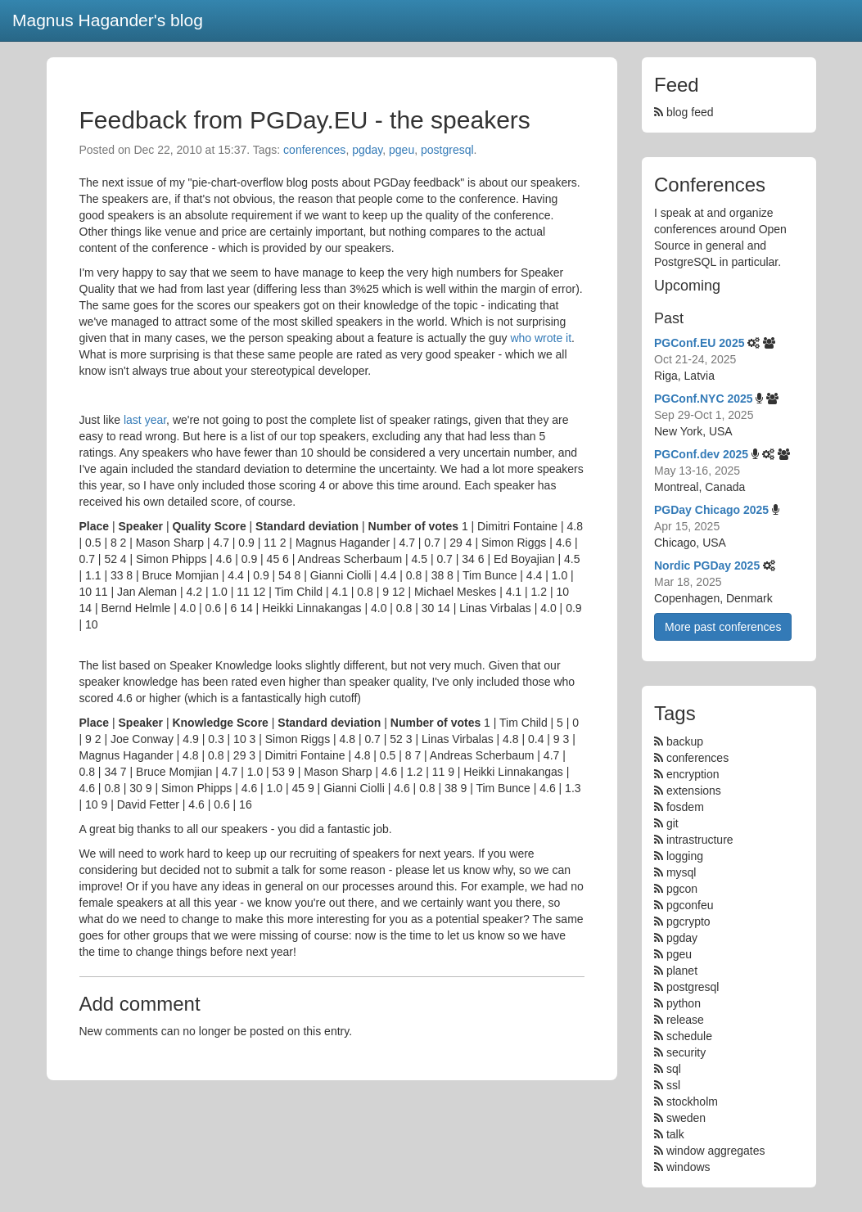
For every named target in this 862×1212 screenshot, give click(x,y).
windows (688, 1167)
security (686, 1052)
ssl (673, 1085)
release (685, 1019)
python (683, 1003)
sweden (686, 1117)
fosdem (685, 806)
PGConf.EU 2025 (699, 342)
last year (145, 419)
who (520, 338)
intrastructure (699, 839)
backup (684, 741)
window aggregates (715, 1150)
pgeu (401, 149)
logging (684, 856)
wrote (548, 338)
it (568, 338)
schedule (689, 1036)
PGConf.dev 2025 (701, 454)
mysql (681, 872)
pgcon (681, 888)
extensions (693, 790)
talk (675, 1134)
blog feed (684, 112)
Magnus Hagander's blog (107, 20)
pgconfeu (690, 905)
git (672, 823)
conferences (314, 149)
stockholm (692, 1101)
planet (681, 970)
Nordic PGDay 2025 (707, 565)
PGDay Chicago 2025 (711, 509)
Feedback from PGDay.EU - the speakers (304, 119)
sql (673, 1068)
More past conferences (723, 626)
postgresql (447, 149)
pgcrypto (688, 921)
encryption (693, 774)
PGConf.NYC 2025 (703, 398)
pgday (367, 149)
